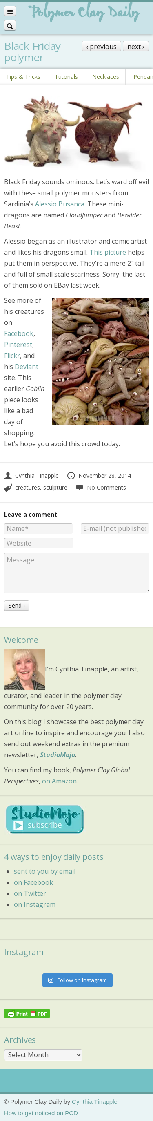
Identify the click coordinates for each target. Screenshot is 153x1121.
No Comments (100, 487)
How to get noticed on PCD (41, 1113)
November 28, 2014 (99, 475)
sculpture (55, 487)
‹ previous (101, 46)
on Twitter (30, 893)
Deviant (26, 366)
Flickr (12, 355)
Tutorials (66, 77)
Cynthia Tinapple (31, 475)
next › (135, 46)
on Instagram (34, 904)
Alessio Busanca (59, 203)
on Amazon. (60, 780)
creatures (27, 487)
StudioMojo (57, 754)
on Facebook (33, 882)
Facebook (18, 333)
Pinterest (18, 344)
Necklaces (105, 77)
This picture (107, 252)
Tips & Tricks (23, 77)
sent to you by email (44, 871)
